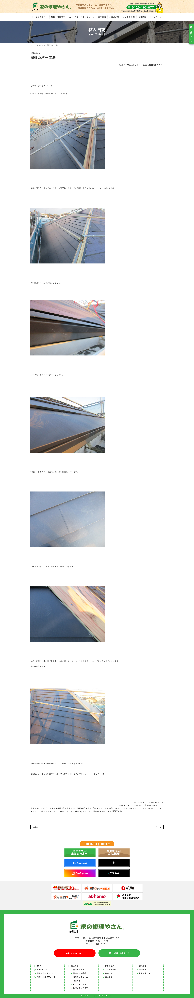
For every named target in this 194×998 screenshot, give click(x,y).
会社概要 (142, 16)
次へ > (158, 827)
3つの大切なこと (39, 16)
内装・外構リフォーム (84, 16)
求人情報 (141, 966)
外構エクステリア (79, 988)
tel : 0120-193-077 (75, 953)
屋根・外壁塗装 (78, 973)
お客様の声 (114, 16)
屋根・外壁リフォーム (61, 16)
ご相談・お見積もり (119, 953)
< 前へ (36, 827)
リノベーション (78, 984)
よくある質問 (129, 16)
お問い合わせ (156, 16)
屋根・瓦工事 (77, 969)
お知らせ (108, 973)
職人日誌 (40, 45)
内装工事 (76, 981)
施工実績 (102, 16)
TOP (32, 45)
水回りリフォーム (79, 977)
